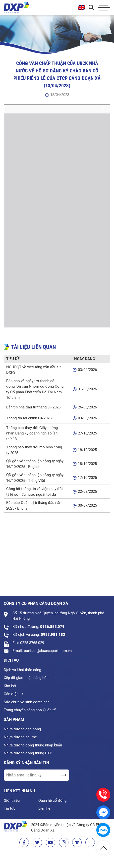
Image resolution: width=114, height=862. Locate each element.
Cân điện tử (13, 694)
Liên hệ (44, 808)
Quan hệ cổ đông (52, 800)
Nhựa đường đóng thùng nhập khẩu (33, 745)
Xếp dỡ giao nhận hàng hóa (26, 678)
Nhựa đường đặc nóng (22, 729)
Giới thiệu (12, 800)
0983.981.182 (53, 634)
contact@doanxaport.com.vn (48, 650)
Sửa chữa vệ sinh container (26, 702)
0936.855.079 (52, 626)
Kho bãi (10, 686)
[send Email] (63, 775)
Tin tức (9, 808)
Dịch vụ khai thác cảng (22, 670)
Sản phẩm (14, 719)
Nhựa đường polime (20, 737)
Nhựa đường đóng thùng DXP (28, 753)
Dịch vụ (11, 660)
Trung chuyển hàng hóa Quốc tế (30, 710)
